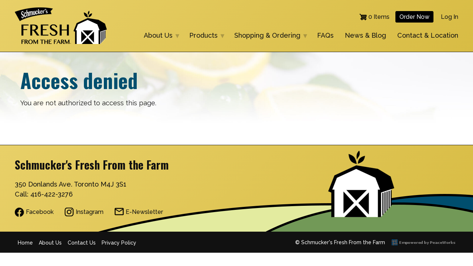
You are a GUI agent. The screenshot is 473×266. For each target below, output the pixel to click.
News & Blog (365, 35)
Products (204, 36)
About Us (159, 36)
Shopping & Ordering (268, 36)
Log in (449, 16)
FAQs (325, 35)
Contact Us (82, 243)
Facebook (40, 211)
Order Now (414, 16)
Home (25, 243)
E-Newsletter (144, 211)
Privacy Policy (119, 243)
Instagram (89, 211)
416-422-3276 (51, 194)
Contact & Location (427, 35)
